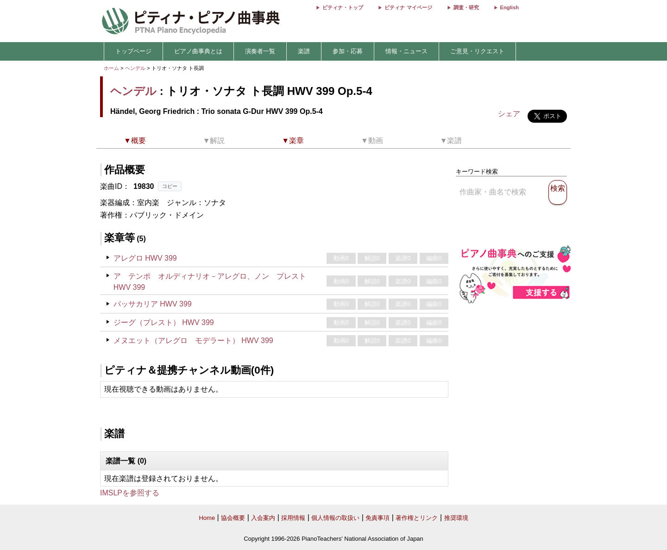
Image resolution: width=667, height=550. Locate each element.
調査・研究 (466, 7)
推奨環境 (456, 517)
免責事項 (377, 517)
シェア (509, 114)
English (509, 7)
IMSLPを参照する (129, 493)
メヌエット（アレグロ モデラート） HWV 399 (193, 340)
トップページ (133, 51)
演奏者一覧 (260, 51)
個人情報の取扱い (335, 517)
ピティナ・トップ (342, 7)
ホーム (111, 68)
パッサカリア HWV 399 (152, 304)
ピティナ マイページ (408, 7)
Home (207, 517)
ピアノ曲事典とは (198, 51)
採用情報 (293, 517)
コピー (169, 186)
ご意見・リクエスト (477, 51)
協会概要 (233, 517)
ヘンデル (135, 68)
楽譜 (304, 51)
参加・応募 (348, 51)
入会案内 (263, 517)
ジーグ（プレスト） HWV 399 (163, 322)
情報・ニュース (406, 51)
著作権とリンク (417, 517)
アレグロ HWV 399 (145, 258)
